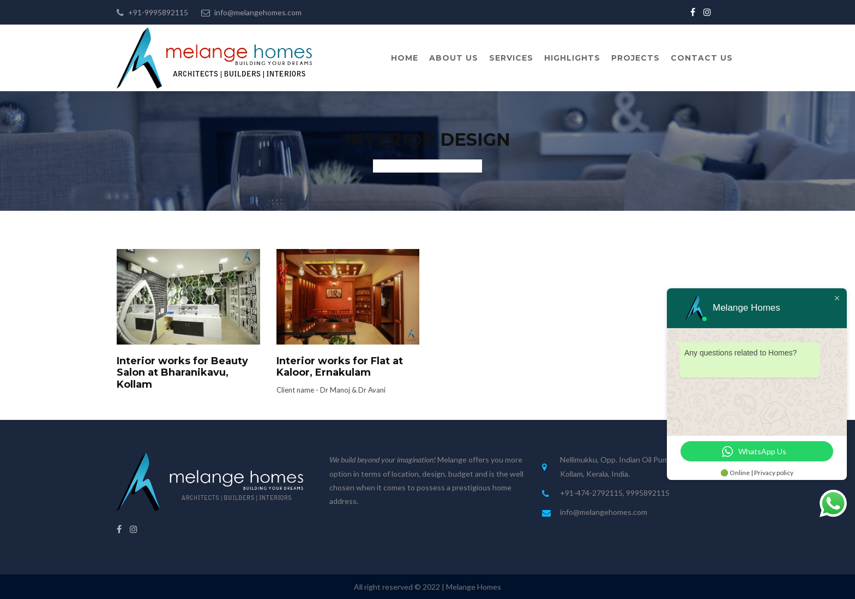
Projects (635, 58)
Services (511, 58)
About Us (453, 58)
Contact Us (702, 58)
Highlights (572, 58)
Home (404, 58)
